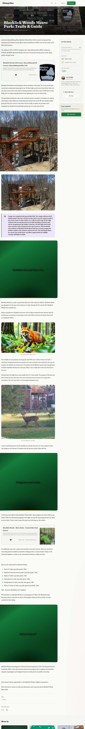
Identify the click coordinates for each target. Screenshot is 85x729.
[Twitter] (77, 3)
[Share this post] (6, 709)
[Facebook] (81, 3)
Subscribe (71, 3)
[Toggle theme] (55, 3)
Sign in (63, 3)
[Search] (51, 3)
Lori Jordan (69, 77)
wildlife (4, 699)
